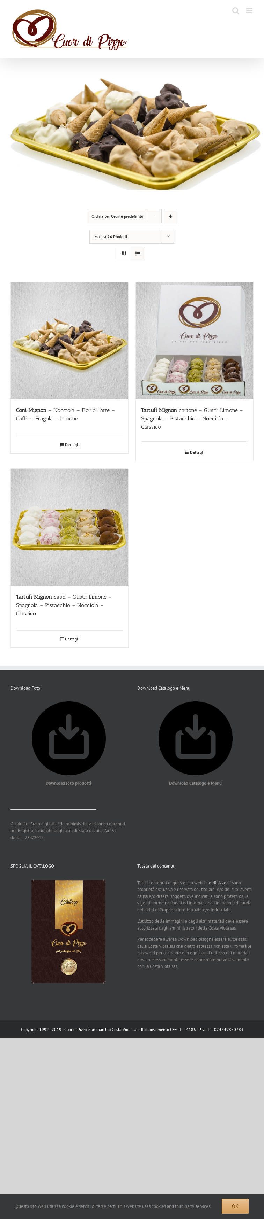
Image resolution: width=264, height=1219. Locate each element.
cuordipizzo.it (217, 883)
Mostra (110, 236)
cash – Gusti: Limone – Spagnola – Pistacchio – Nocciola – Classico (64, 605)
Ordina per (117, 216)
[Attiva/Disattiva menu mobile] (250, 10)
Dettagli (72, 444)
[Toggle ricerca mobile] (235, 10)
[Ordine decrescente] (170, 216)
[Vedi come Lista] (138, 254)
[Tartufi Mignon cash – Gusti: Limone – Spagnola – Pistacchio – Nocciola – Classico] (69, 527)
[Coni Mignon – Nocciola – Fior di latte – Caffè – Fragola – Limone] (69, 340)
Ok (235, 1206)
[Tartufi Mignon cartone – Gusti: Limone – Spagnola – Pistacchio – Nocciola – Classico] (194, 340)
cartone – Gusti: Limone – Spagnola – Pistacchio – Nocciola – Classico (192, 418)
